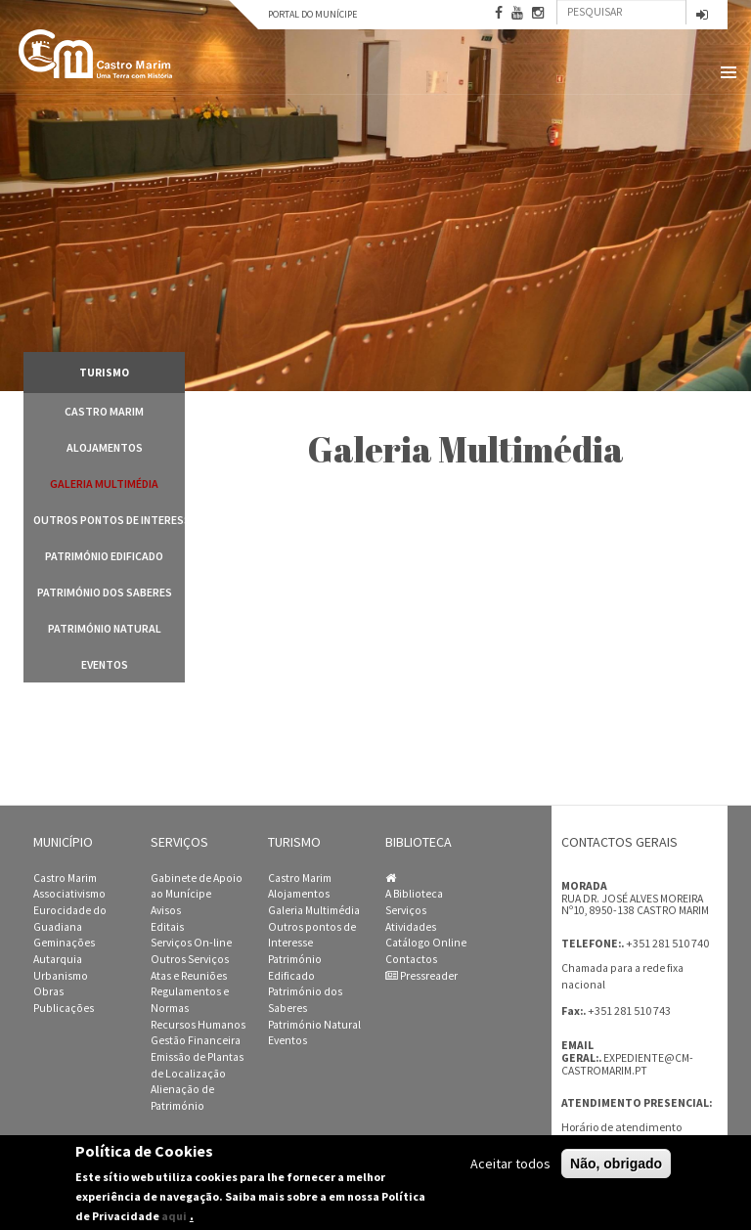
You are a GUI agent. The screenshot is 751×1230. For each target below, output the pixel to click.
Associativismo (69, 894)
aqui (174, 1215)
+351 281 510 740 (667, 943)
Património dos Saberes (104, 592)
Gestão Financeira (196, 1040)
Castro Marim (104, 411)
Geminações (64, 942)
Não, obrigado (616, 1163)
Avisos (166, 910)
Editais (167, 927)
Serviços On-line (191, 942)
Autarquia (57, 959)
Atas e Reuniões (189, 976)
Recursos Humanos (198, 1025)
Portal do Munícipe (312, 14)
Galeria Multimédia (104, 483)
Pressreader (421, 976)
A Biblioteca (414, 894)
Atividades (410, 927)
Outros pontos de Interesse (109, 519)
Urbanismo (60, 976)
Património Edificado (104, 556)
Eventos (104, 664)
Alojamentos (104, 447)
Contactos (411, 959)
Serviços (405, 910)
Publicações (63, 1008)
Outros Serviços (190, 959)
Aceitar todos (510, 1163)
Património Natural (104, 628)
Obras (48, 991)
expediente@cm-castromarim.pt (627, 1064)
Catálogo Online (425, 942)
